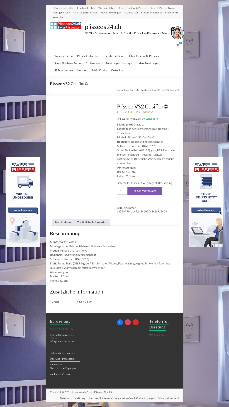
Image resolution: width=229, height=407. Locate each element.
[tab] (63, 222)
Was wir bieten (106, 8)
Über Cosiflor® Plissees (144, 56)
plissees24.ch (104, 27)
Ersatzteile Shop (86, 8)
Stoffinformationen (151, 12)
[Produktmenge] (122, 191)
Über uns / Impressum (62, 358)
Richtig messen (61, 12)
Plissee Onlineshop (63, 8)
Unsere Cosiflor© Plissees (133, 8)
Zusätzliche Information (92, 222)
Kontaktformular (59, 335)
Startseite (134, 90)
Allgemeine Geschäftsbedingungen (135, 398)
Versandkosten (150, 118)
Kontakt (82, 70)
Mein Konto (172, 12)
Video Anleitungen (110, 12)
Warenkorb (59, 16)
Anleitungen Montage (85, 12)
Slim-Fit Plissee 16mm (162, 8)
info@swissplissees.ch (62, 341)
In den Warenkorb (145, 191)
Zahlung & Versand (60, 374)
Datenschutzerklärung (62, 353)
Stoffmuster (131, 12)
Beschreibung (63, 222)
